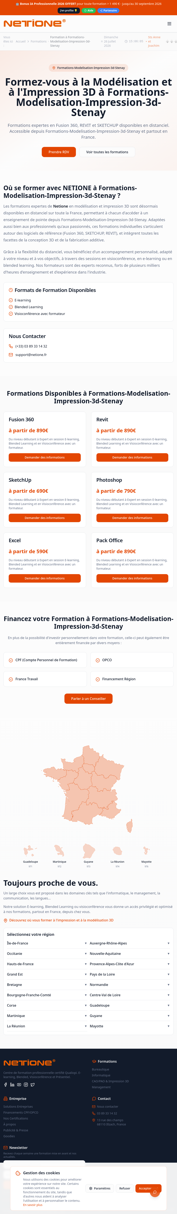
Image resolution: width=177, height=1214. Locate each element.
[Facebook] (5, 1085)
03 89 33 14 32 (107, 1113)
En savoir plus (32, 1205)
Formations (39, 41)
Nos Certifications (15, 1118)
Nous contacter (107, 1107)
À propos (9, 1124)
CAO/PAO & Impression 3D (110, 1081)
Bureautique (100, 1069)
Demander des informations (45, 457)
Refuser (124, 1188)
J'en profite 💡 (68, 10)
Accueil (21, 41)
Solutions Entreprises (18, 1107)
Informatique (101, 1075)
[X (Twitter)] (33, 1085)
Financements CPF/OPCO (20, 1112)
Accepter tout (148, 1188)
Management (101, 1087)
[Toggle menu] (169, 23)
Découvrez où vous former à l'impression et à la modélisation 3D (61, 920)
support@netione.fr (31, 354)
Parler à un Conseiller (88, 698)
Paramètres (99, 1188)
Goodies (9, 1136)
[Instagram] (26, 1085)
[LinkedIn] (12, 1085)
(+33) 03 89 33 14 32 (31, 346)
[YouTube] (19, 1085)
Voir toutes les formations (107, 152)
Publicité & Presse (15, 1130)
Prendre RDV (59, 152)
